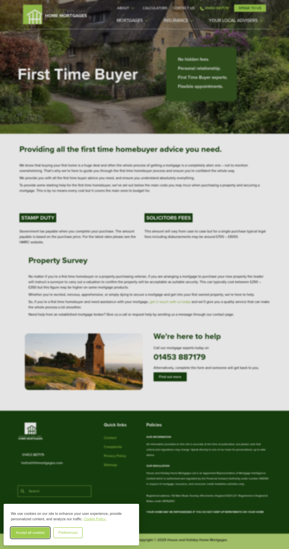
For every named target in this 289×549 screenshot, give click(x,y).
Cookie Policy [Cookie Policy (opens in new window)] (95, 519)
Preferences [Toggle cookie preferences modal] (68, 533)
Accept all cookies (30, 533)
